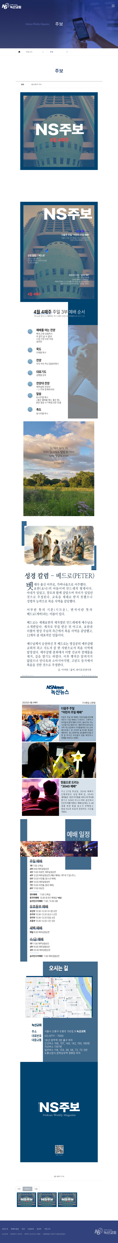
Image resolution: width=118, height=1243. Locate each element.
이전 (18, 1189)
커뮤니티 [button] (29, 52)
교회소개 (5, 1229)
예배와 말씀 (15, 1229)
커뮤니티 (47, 1229)
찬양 (23, 1229)
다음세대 (31, 1229)
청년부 (39, 1229)
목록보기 (27, 1189)
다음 (36, 1189)
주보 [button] (51, 52)
